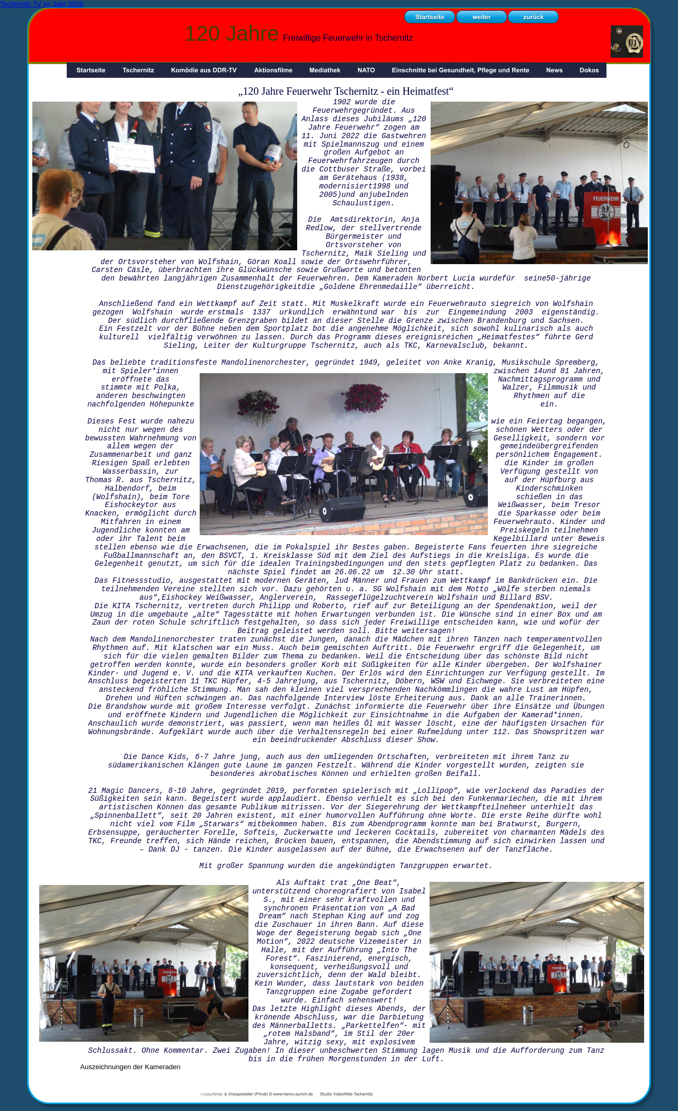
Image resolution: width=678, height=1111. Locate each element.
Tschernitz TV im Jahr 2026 (41, 4)
